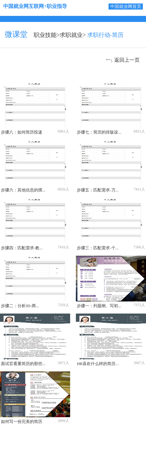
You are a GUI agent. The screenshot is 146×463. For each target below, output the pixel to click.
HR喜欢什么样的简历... (98, 363)
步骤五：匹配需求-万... (97, 190)
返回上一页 (127, 60)
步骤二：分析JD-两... (20, 305)
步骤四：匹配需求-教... (22, 247)
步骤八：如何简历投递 (21, 132)
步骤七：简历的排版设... (99, 132)
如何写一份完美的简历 (21, 421)
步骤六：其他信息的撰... (23, 190)
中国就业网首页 (125, 6)
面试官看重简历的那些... (23, 363)
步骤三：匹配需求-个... (97, 247)
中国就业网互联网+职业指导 (35, 6)
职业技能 (45, 35)
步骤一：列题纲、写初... (99, 305)
